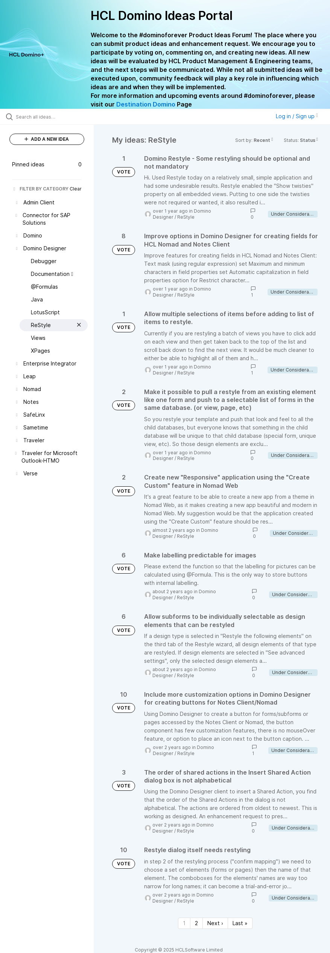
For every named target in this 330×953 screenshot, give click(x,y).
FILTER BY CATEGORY (40, 189)
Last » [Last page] (240, 923)
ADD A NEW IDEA (46, 139)
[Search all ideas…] (51, 116)
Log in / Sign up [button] (297, 116)
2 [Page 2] (196, 923)
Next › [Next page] (215, 923)
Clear (76, 189)
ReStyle (186, 217)
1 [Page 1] (184, 923)
